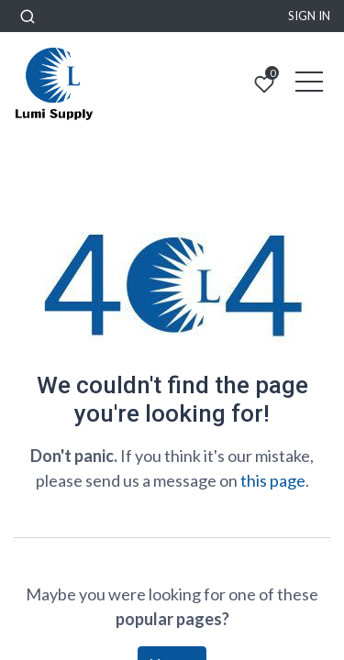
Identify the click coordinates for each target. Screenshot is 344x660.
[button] (27, 16)
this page (272, 480)
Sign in (309, 15)
